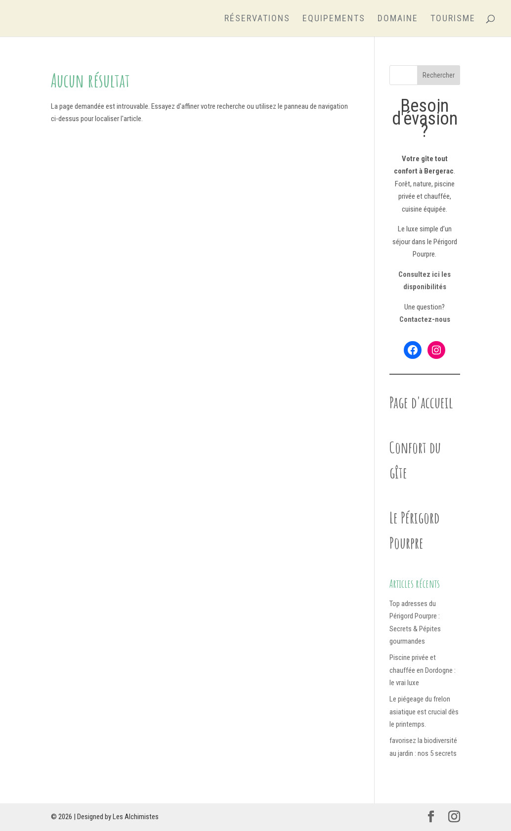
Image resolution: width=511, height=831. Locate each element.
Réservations (257, 19)
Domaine (398, 19)
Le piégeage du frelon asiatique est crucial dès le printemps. (424, 712)
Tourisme (452, 19)
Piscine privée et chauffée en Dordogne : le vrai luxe (422, 670)
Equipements (333, 19)
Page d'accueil (421, 402)
